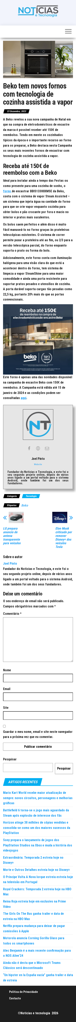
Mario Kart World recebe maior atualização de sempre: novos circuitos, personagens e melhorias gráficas (38, 798)
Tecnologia (31, 496)
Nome (7, 670)
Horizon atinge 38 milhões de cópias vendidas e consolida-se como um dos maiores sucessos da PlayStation (36, 828)
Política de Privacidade (23, 991)
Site (6, 708)
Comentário (12, 614)
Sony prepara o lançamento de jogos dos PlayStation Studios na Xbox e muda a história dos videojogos (37, 845)
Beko (24, 505)
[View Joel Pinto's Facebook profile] (29, 448)
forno (7, 191)
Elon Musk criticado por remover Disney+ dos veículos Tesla (63, 538)
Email (6, 689)
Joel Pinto (10, 563)
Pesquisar (10, 759)
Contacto (15, 998)
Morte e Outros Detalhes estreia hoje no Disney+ (36, 870)
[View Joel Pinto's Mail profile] (47, 448)
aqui (23, 398)
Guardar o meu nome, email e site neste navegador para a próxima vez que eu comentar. (38, 734)
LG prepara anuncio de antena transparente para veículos (11, 536)
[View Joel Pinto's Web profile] (38, 448)
